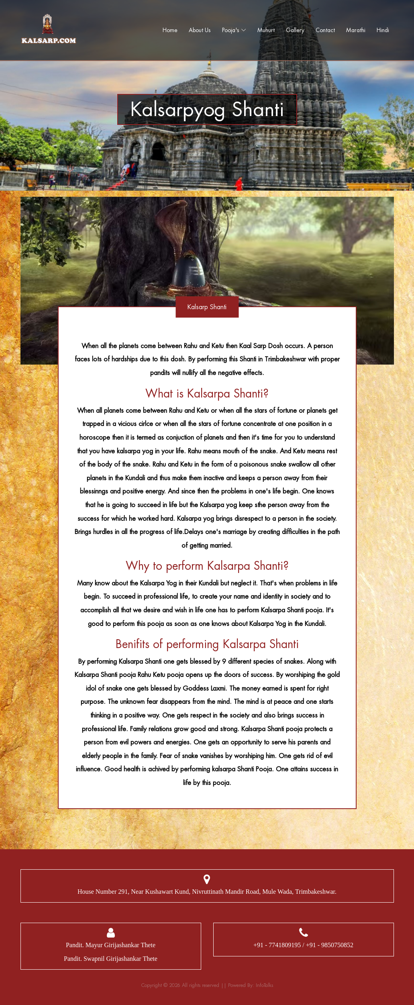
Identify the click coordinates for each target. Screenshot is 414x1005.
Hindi (383, 30)
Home (170, 30)
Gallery (295, 30)
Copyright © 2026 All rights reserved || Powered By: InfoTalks (207, 985)
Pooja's (230, 30)
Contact (325, 30)
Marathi (355, 30)
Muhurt (266, 30)
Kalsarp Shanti (207, 307)
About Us (200, 30)
